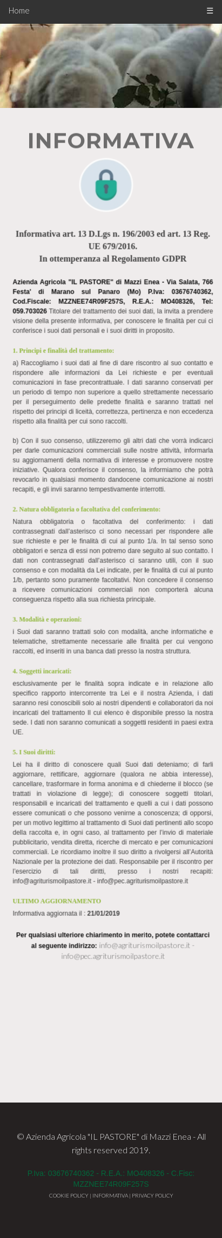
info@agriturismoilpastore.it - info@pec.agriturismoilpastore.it (102, 774)
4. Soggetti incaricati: (44, 564)
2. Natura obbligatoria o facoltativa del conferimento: (89, 402)
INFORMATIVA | (112, 1195)
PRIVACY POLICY (152, 1195)
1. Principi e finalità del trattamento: (65, 243)
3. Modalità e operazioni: (49, 512)
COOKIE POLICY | (70, 1195)
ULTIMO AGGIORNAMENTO (59, 794)
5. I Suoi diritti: (36, 645)
